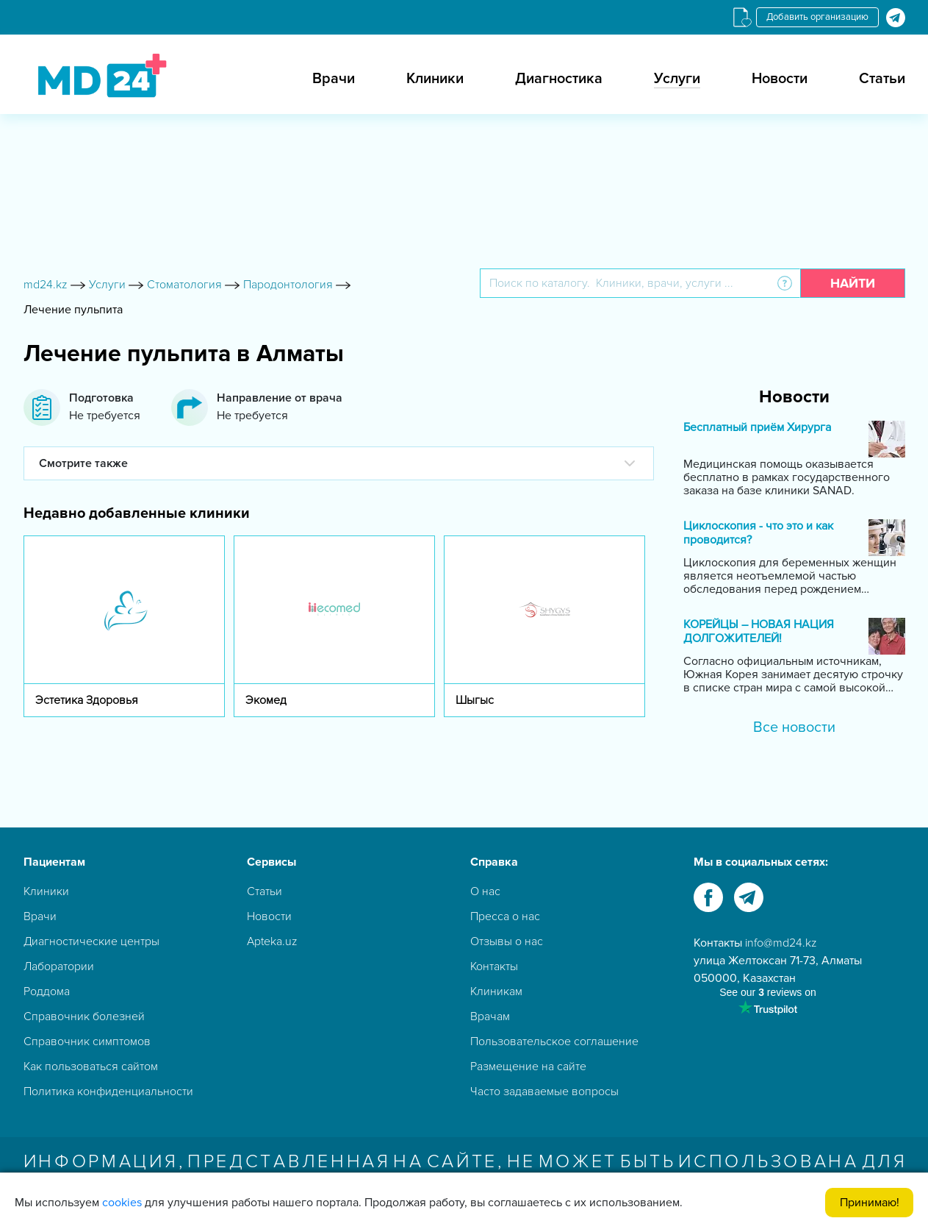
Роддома (47, 991)
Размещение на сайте (528, 1066)
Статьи (882, 79)
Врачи (333, 79)
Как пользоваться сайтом (91, 1066)
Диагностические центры (91, 941)
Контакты (494, 966)
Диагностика (559, 79)
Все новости (794, 727)
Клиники (435, 79)
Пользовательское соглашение (554, 1041)
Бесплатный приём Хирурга (757, 428)
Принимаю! (869, 1202)
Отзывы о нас (506, 941)
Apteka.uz (272, 941)
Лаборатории (59, 966)
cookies (122, 1202)
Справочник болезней (84, 1016)
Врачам (490, 1016)
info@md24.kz (781, 943)
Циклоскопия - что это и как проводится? (758, 533)
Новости (779, 79)
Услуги (677, 79)
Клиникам (496, 991)
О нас (485, 891)
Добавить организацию (817, 17)
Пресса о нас (505, 916)
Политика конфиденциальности (108, 1091)
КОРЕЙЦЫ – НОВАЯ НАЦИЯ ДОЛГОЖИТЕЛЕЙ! (758, 632)
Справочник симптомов (87, 1041)
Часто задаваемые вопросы (544, 1091)
